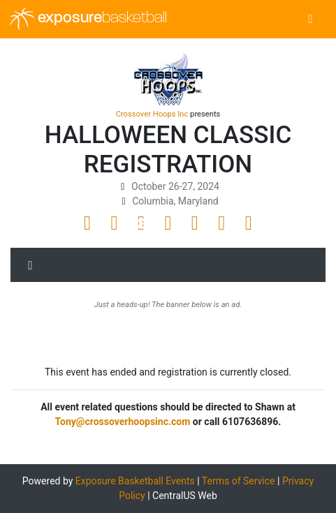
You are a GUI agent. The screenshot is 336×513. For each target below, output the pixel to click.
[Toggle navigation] (310, 19)
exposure (88, 19)
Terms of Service (238, 480)
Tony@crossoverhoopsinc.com (123, 421)
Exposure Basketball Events (135, 480)
